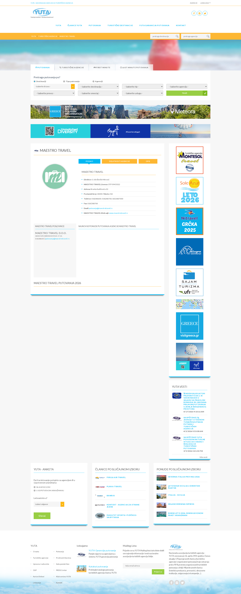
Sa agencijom (43, 487)
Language (204, 3)
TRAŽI (184, 93)
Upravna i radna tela (41, 564)
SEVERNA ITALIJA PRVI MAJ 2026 (184, 477)
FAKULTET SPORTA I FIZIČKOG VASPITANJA (121, 516)
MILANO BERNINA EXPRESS (181, 504)
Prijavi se (158, 572)
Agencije (193, 3)
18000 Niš (39, 236)
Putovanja (95, 25)
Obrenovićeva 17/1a (53, 236)
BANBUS (111, 495)
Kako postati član (62, 564)
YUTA (58, 25)
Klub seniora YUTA (63, 576)
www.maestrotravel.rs (118, 213)
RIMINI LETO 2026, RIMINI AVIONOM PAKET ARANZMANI (185, 514)
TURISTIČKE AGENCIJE (47, 36)
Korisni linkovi (38, 576)
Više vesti (203, 457)
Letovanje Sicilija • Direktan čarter (184, 487)
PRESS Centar (61, 570)
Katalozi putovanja (98, 566)
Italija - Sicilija (176, 495)
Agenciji (99, 81)
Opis (148, 161)
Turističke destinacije (120, 25)
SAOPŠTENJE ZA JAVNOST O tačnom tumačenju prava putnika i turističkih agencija (194, 423)
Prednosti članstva (63, 558)
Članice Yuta (75, 25)
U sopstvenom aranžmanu (50, 490)
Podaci (89, 161)
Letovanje (37, 583)
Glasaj (42, 515)
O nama (36, 552)
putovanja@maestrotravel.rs (101, 208)
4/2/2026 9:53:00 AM (193, 431)
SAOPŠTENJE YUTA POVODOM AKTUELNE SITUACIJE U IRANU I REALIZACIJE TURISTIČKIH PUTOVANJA (194, 443)
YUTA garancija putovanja (154, 25)
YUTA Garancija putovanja (102, 550)
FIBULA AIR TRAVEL (116, 477)
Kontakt (181, 25)
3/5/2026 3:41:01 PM (193, 451)
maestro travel (67, 36)
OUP (35, 570)
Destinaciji (41, 81)
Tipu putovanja (73, 81)
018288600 (39, 239)
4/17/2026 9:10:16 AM (194, 411)
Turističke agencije (40, 558)
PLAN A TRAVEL (114, 486)
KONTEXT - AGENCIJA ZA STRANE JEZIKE (123, 505)
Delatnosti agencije (119, 161)
